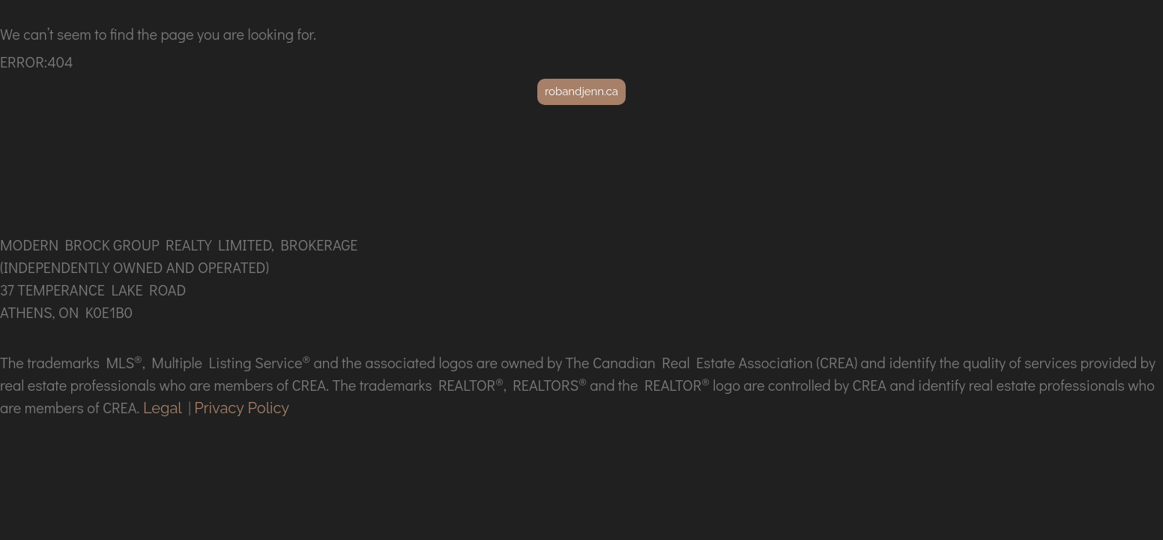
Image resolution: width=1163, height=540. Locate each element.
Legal (162, 408)
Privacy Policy (241, 408)
